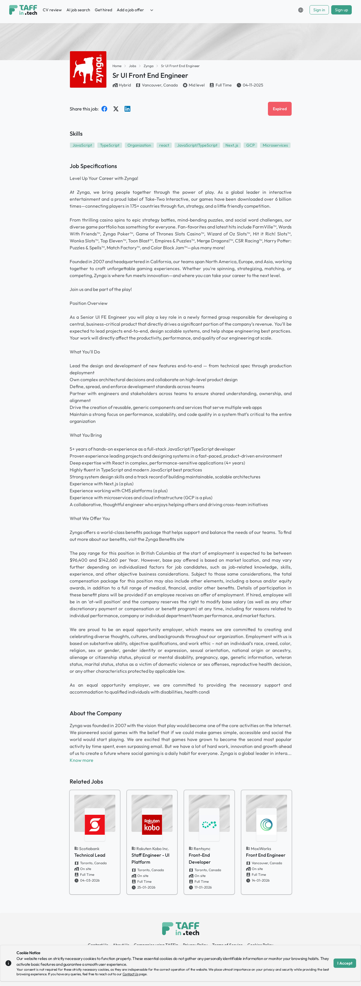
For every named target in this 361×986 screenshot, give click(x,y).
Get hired (103, 9)
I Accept (344, 963)
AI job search (78, 9)
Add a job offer (130, 9)
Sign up (341, 9)
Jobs (132, 66)
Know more (81, 760)
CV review (52, 9)
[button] (151, 9)
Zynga (148, 66)
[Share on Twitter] (115, 108)
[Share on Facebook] (104, 108)
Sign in (319, 9)
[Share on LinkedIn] (127, 108)
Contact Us (130, 974)
